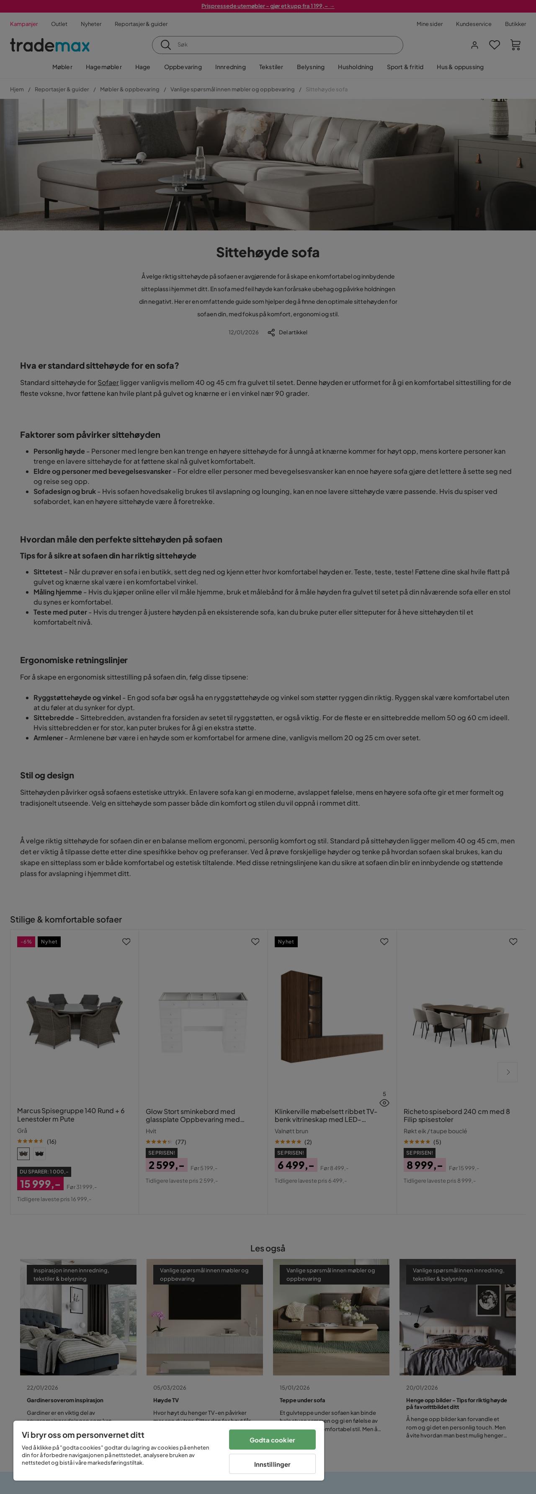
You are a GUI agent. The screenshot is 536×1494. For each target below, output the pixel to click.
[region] (168, 1451)
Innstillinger (272, 1464)
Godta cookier (272, 1440)
